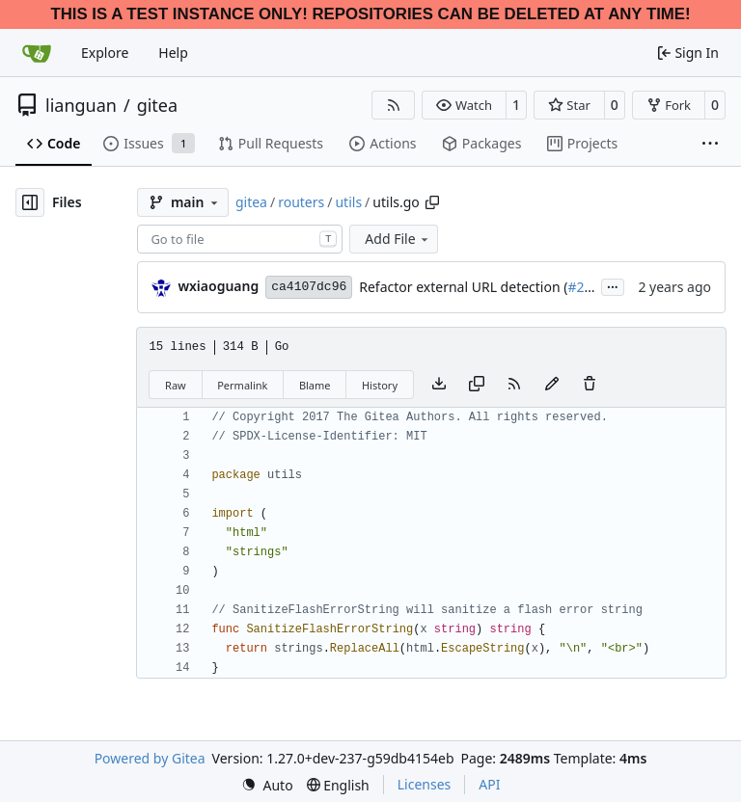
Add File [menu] (397, 238)
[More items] (710, 144)
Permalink (242, 385)
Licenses (425, 784)
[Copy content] (476, 384)
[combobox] (240, 239)
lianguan (81, 105)
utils (348, 202)
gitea (157, 105)
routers (301, 202)
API (489, 784)
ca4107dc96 (308, 287)
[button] (464, 105)
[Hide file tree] (29, 202)
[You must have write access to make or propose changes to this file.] (589, 384)
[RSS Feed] (393, 105)
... (612, 285)
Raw (175, 385)
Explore (104, 52)
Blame (315, 385)
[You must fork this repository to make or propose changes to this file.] (551, 384)
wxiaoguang (218, 286)
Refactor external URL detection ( (463, 287)
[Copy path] (432, 202)
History (380, 385)
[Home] (37, 53)
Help (173, 52)
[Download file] (439, 384)
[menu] (267, 785)
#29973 (591, 287)
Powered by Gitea (150, 758)
